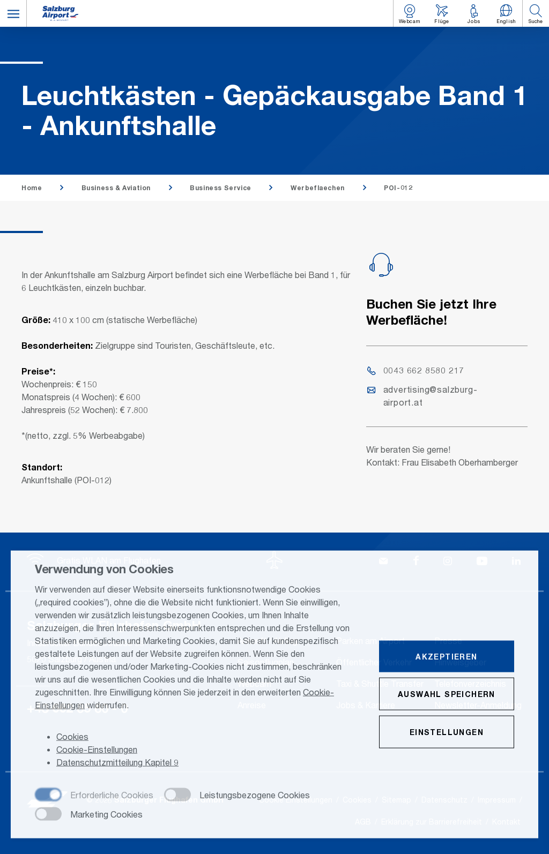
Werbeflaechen (318, 188)
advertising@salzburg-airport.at (422, 395)
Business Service (220, 188)
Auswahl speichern (446, 694)
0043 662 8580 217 (416, 370)
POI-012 (398, 188)
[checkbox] (94, 796)
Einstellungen (447, 732)
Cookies (72, 737)
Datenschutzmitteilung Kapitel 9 (117, 763)
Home (31, 188)
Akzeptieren (446, 657)
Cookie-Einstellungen (96, 750)
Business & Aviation (116, 188)
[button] (13, 13)
